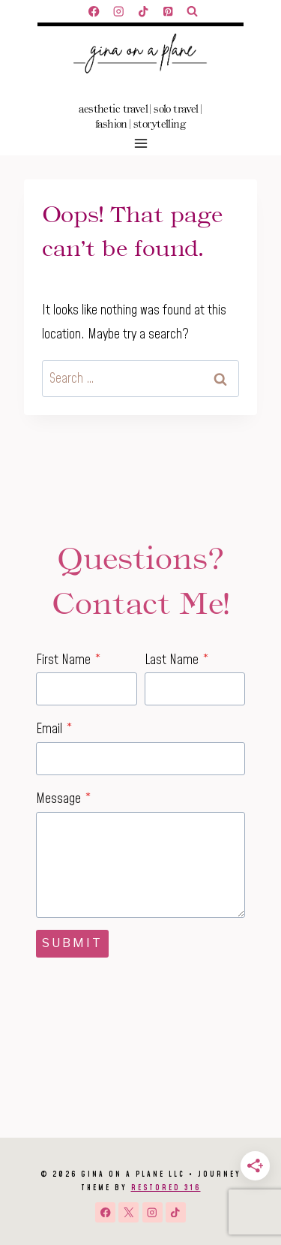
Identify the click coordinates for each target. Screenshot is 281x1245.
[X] (128, 1212)
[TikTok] (143, 12)
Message (63, 798)
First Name (68, 660)
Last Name (177, 660)
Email (54, 729)
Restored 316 (166, 1188)
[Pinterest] (168, 12)
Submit (72, 943)
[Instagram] (119, 12)
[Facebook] (94, 12)
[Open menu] (140, 143)
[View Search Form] (192, 11)
